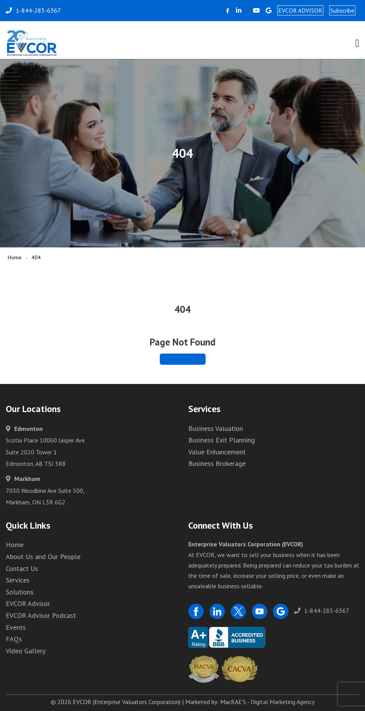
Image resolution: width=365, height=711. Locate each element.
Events (16, 627)
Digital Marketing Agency (283, 702)
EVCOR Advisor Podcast (41, 615)
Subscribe (342, 10)
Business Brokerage (217, 463)
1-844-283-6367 (321, 610)
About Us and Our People (43, 556)
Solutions (19, 591)
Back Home (183, 359)
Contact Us (22, 568)
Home (15, 257)
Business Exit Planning (221, 440)
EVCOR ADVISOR (300, 10)
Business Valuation (215, 428)
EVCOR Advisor (28, 603)
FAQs (14, 638)
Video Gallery (25, 650)
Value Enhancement (217, 451)
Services (18, 580)
